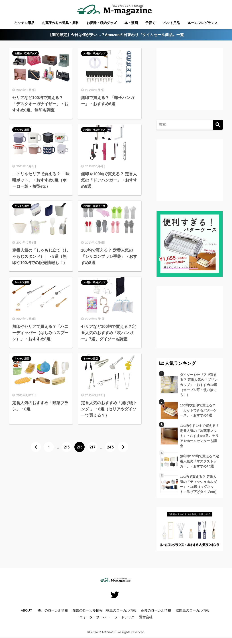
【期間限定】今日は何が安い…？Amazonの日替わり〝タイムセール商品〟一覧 (116, 35)
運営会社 (146, 617)
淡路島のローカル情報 (192, 610)
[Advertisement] (78, 496)
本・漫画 (131, 23)
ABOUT (26, 610)
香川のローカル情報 (53, 610)
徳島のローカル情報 (121, 610)
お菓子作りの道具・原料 (60, 23)
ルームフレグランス (203, 23)
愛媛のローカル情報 (88, 610)
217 (93, 446)
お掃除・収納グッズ (102, 23)
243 (110, 446)
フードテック (124, 617)
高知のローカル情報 (156, 610)
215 (67, 446)
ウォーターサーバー (94, 617)
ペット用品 (171, 23)
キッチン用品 (24, 23)
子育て (150, 23)
